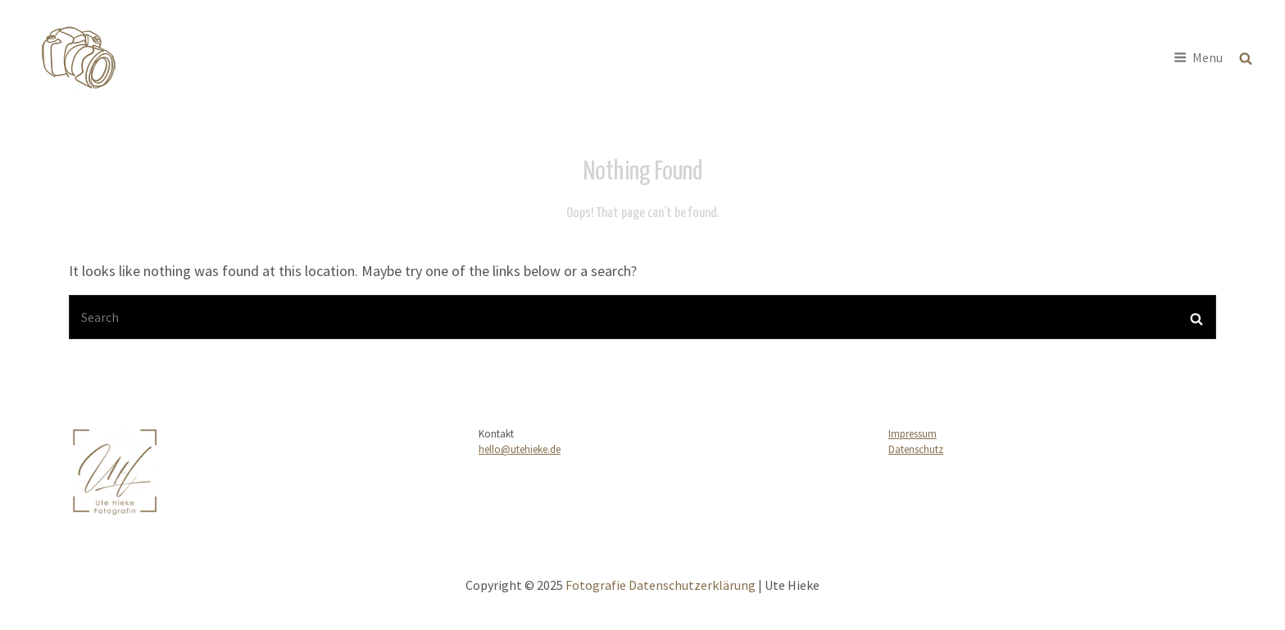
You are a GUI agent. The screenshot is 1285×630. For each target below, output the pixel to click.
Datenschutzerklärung (692, 585)
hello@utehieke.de (520, 449)
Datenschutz (915, 449)
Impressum (912, 434)
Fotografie (175, 47)
